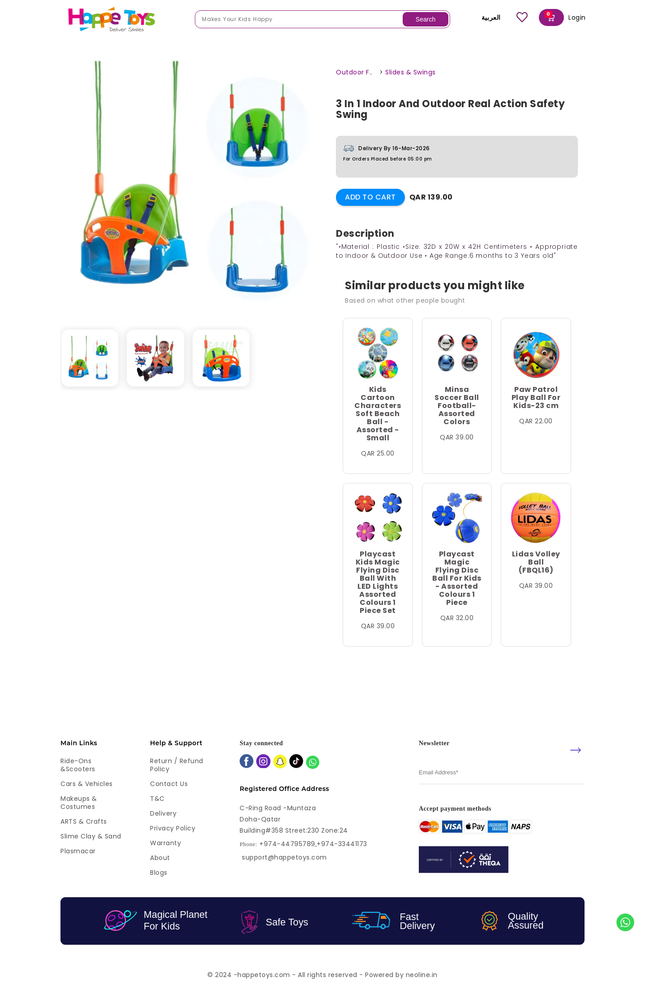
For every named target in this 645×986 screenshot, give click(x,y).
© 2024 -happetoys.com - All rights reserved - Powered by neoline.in (322, 974)
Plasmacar (78, 851)
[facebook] (247, 762)
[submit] (576, 750)
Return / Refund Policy (176, 765)
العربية (484, 17)
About (160, 858)
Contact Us (169, 784)
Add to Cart (370, 197)
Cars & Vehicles (86, 784)
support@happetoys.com (284, 857)
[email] (502, 772)
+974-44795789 (287, 844)
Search (425, 19)
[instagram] (263, 762)
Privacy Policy (172, 828)
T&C (157, 799)
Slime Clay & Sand (90, 836)
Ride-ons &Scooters (77, 765)
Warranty (165, 843)
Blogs (159, 873)
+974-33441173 (342, 844)
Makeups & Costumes (78, 803)
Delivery (163, 813)
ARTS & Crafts (83, 821)
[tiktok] (296, 762)
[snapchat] (280, 762)
